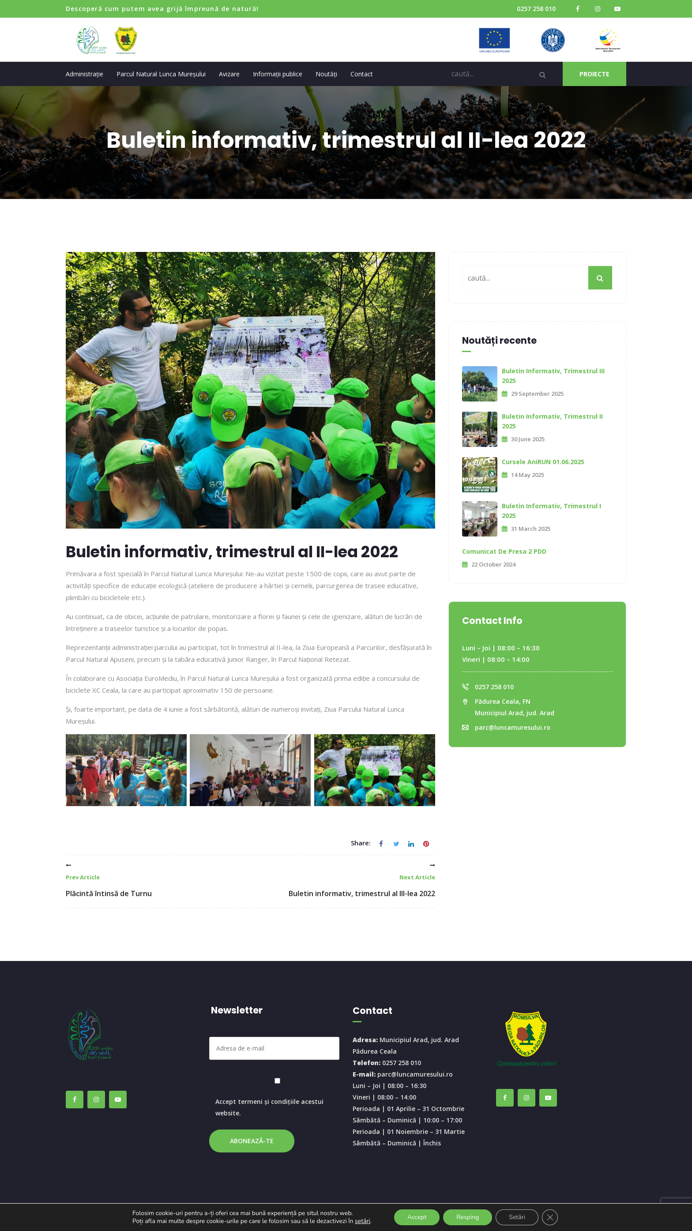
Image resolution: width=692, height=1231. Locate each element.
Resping (467, 1217)
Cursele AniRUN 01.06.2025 (543, 462)
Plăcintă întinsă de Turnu (109, 880)
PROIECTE (594, 74)
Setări (517, 1217)
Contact (361, 74)
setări (362, 1221)
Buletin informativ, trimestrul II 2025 (552, 421)
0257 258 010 (536, 8)
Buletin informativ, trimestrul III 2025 (553, 376)
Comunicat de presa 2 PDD (504, 551)
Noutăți (326, 74)
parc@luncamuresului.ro (512, 727)
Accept (416, 1217)
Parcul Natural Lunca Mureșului (161, 74)
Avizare (229, 74)
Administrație (84, 74)
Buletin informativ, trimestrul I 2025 (551, 511)
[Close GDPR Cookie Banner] (550, 1217)
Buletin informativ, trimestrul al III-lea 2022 (362, 880)
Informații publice (277, 74)
